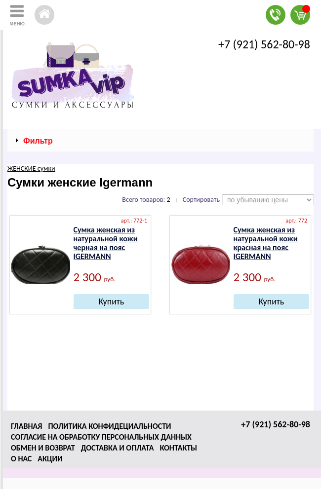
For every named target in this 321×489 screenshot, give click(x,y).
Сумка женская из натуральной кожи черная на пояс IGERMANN (106, 243)
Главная (26, 426)
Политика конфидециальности (109, 426)
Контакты (178, 447)
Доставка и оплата (117, 447)
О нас (21, 458)
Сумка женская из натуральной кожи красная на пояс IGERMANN (266, 243)
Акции (50, 458)
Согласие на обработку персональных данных (101, 437)
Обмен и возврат (43, 447)
